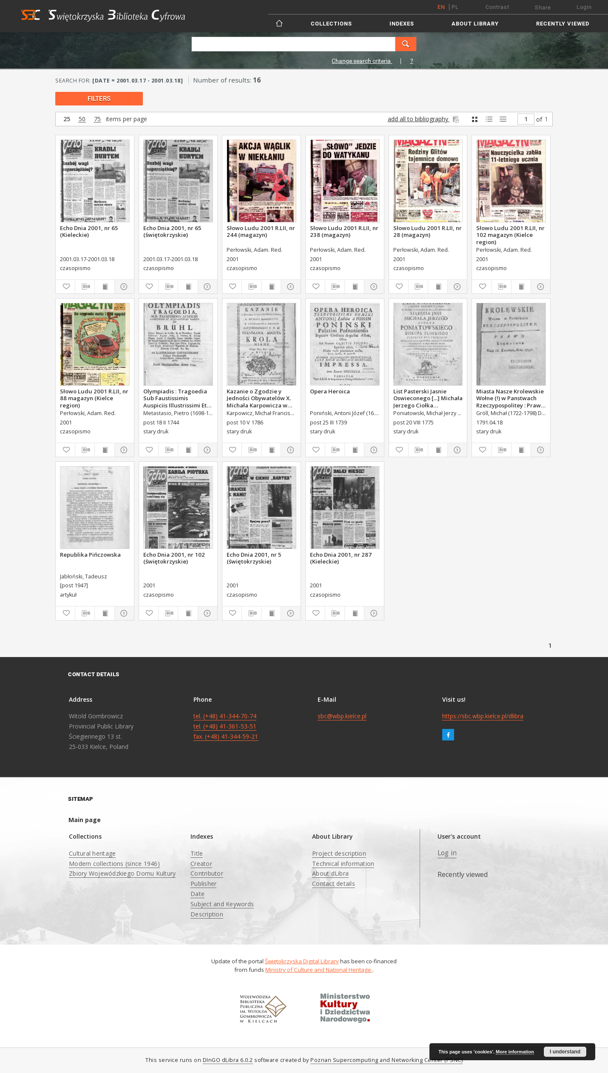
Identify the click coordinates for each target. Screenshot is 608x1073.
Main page (84, 820)
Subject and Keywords (222, 904)
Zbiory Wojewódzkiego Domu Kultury (122, 873)
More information (515, 1051)
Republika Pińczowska (90, 554)
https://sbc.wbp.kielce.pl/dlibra (482, 716)
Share (543, 7)
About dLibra (330, 873)
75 (97, 119)
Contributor (206, 873)
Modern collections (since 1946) (114, 864)
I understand (565, 1052)
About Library (475, 23)
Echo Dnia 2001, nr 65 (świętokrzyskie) (172, 231)
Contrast (497, 7)
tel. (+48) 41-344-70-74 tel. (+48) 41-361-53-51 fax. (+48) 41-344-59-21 (225, 726)
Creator (201, 864)
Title (196, 853)
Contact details (333, 883)
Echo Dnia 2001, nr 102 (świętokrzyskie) (174, 558)
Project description (339, 853)
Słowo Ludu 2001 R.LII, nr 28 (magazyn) (427, 231)
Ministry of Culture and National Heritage (318, 969)
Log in (447, 852)
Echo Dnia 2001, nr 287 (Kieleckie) (341, 558)
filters (99, 98)
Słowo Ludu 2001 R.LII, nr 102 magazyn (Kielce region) (510, 234)
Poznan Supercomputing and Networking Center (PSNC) (386, 1060)
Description (206, 914)
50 (82, 119)
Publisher (203, 883)
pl (455, 7)
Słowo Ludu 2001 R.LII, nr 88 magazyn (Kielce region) (94, 398)
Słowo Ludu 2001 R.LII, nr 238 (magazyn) (344, 231)
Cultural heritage (92, 853)
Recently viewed (562, 23)
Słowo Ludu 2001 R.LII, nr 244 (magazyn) (261, 231)
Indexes (401, 23)
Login (584, 7)
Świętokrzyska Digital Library (302, 961)
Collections (331, 23)
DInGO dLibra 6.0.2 (228, 1060)
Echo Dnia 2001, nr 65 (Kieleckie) (89, 231)
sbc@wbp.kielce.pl (342, 716)
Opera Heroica (330, 391)
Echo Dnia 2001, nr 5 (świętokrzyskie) (254, 558)
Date (197, 894)
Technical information (343, 864)
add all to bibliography (424, 119)
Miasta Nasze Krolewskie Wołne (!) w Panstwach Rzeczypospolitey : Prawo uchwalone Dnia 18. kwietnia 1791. (510, 398)
